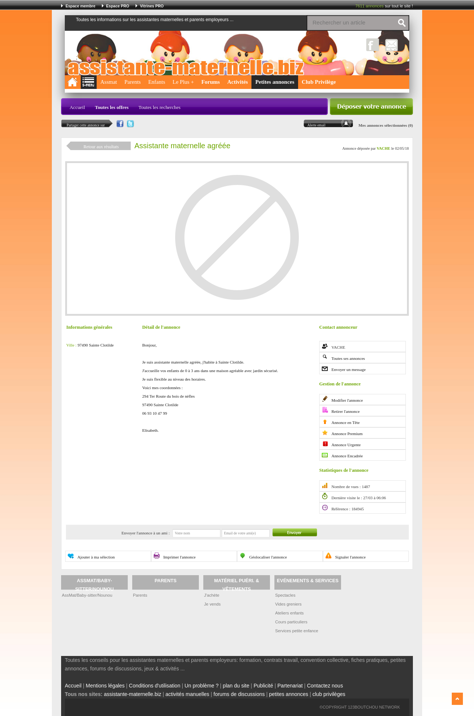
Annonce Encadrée (347, 456)
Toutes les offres (111, 107)
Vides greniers (288, 604)
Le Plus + (183, 82)
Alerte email (316, 125)
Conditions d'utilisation (154, 686)
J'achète (211, 595)
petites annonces (288, 694)
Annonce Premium (347, 433)
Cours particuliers (291, 622)
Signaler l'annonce (350, 557)
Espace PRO (117, 6)
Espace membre (81, 6)
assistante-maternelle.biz (132, 694)
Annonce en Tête (345, 422)
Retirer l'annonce (345, 411)
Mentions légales (105, 686)
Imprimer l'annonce (179, 557)
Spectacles (285, 595)
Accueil (77, 107)
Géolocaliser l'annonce (268, 557)
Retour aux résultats (100, 146)
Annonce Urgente (346, 444)
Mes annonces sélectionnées (382, 125)
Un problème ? (201, 686)
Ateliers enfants (289, 613)
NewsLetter (391, 44)
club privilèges (329, 694)
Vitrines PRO (152, 6)
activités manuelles (187, 694)
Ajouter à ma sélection (96, 557)
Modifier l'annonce (347, 400)
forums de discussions (239, 694)
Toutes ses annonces (348, 358)
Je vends (212, 604)
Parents (132, 82)
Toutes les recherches (159, 107)
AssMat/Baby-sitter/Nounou (87, 595)
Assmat (108, 82)
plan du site (236, 686)
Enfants (156, 82)
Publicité (263, 686)
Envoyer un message (348, 369)
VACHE (383, 148)
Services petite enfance (296, 631)
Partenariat (290, 686)
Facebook (372, 44)
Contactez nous (325, 686)
